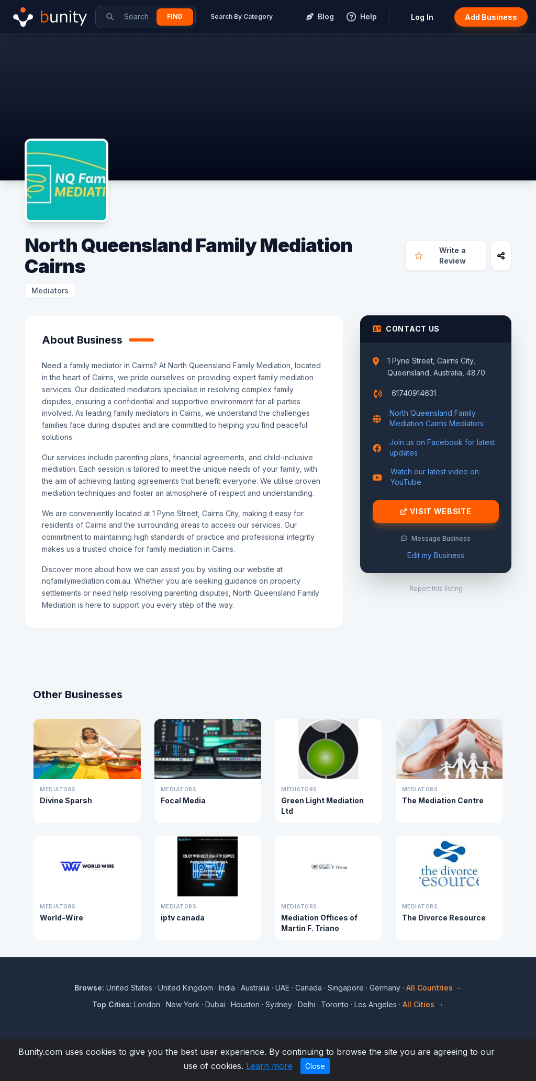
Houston (245, 1004)
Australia (255, 987)
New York (182, 1004)
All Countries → (434, 987)
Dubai (215, 1004)
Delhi (306, 1004)
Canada (308, 987)
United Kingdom (185, 987)
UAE (282, 987)
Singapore (346, 987)
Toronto (335, 1004)
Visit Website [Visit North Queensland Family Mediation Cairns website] (436, 511)
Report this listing (436, 589)
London (147, 1004)
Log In (422, 17)
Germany (385, 987)
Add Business (491, 17)
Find (175, 16)
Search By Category (241, 16)
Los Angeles (375, 1004)
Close (315, 1066)
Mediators (50, 290)
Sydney (278, 1004)
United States (129, 987)
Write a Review (440, 255)
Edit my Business (435, 555)
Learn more (269, 1066)
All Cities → (423, 1004)
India (227, 987)
